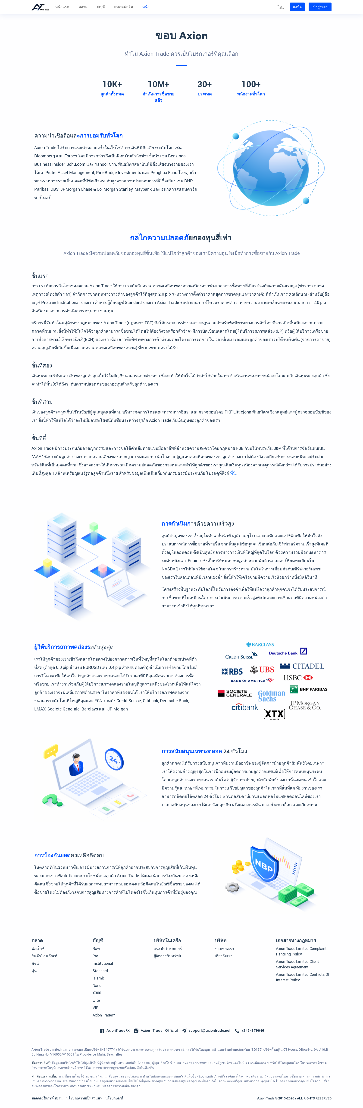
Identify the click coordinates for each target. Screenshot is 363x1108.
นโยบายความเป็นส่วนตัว (84, 1098)
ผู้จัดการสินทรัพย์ (167, 955)
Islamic (99, 978)
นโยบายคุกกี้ (114, 1098)
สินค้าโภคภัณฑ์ (44, 955)
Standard (100, 970)
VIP (95, 1007)
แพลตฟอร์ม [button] (123, 7)
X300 (97, 992)
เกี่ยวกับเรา (223, 955)
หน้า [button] (146, 7)
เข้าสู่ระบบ (320, 6)
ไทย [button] (281, 7)
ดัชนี (35, 963)
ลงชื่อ (297, 6)
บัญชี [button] (101, 7)
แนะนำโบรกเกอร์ (168, 948)
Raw (96, 948)
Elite (96, 1000)
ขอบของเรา (224, 948)
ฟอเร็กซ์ (37, 948)
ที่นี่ (233, 473)
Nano (97, 985)
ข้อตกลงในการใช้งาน (47, 1098)
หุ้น (34, 970)
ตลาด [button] (83, 7)
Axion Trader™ (104, 1015)
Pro (95, 955)
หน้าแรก (62, 7)
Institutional (103, 963)
